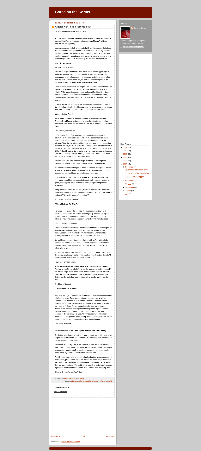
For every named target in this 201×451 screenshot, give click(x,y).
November (129, 181)
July (127, 194)
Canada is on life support (134, 177)
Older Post (110, 436)
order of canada (84, 381)
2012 (125, 151)
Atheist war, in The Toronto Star (137, 173)
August (128, 191)
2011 (125, 154)
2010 (125, 157)
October (128, 184)
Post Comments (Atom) (70, 442)
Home (83, 436)
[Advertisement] (70, 415)
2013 (125, 148)
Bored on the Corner (72, 12)
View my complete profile (133, 47)
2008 (125, 164)
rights (110, 381)
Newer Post (55, 436)
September (129, 187)
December (129, 167)
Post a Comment (60, 392)
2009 (125, 161)
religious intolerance (99, 381)
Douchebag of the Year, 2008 (136, 170)
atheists (74, 381)
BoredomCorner (140, 28)
